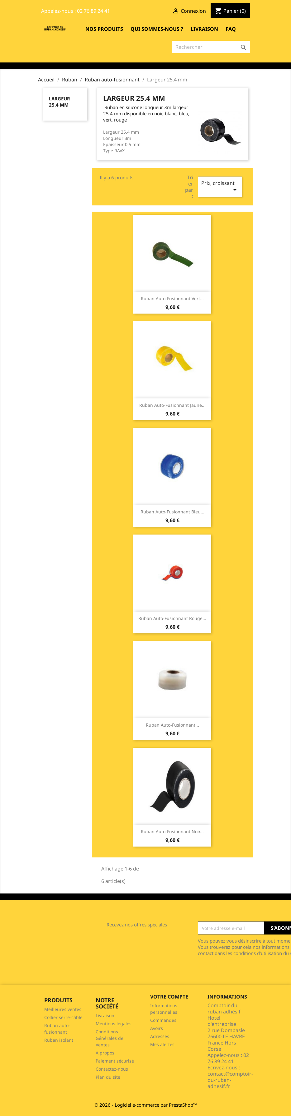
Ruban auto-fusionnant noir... (172, 831)
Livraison (204, 28)
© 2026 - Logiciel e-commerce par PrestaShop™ (145, 1105)
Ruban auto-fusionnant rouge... (172, 618)
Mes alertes (162, 1044)
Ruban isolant (58, 1040)
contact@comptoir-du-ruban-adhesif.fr (230, 1080)
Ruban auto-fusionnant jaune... (172, 405)
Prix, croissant (220, 187)
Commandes (163, 1020)
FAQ (231, 28)
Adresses (159, 1036)
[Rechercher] (211, 47)
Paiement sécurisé (115, 1061)
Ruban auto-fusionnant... (172, 725)
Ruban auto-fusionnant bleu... (172, 512)
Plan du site (108, 1077)
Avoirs (156, 1028)
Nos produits (104, 28)
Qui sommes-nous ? (157, 28)
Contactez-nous (112, 1069)
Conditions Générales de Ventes (109, 1038)
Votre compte (169, 996)
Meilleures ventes (62, 1009)
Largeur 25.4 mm (59, 101)
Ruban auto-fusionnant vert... (172, 298)
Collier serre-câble (63, 1017)
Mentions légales (113, 1023)
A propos (105, 1053)
